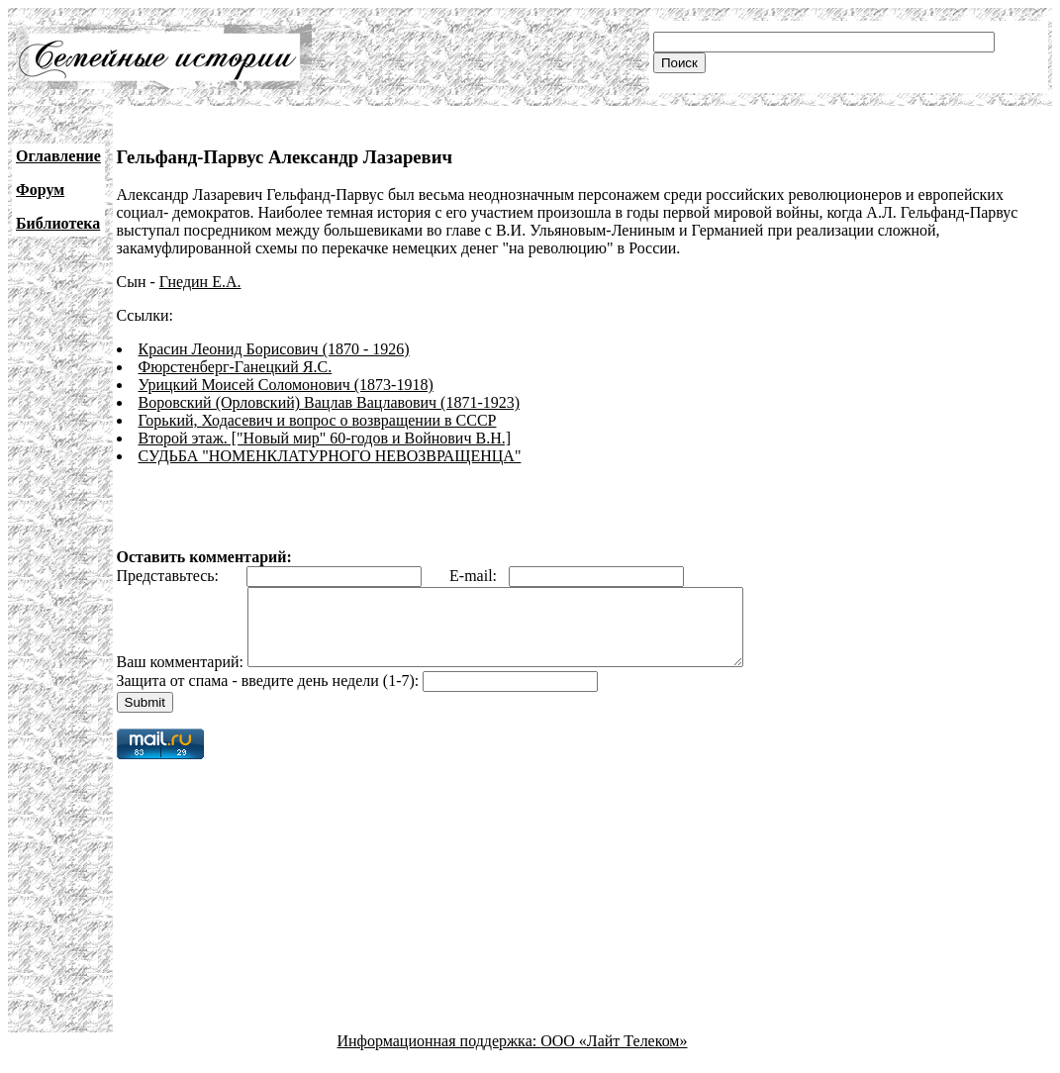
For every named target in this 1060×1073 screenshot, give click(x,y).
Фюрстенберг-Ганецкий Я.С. (236, 366)
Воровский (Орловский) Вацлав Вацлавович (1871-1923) (330, 402)
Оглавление (58, 155)
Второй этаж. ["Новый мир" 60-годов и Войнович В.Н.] (325, 438)
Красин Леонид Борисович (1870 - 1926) (274, 349)
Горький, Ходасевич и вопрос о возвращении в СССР (318, 420)
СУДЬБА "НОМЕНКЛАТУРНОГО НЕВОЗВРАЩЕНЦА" (330, 455)
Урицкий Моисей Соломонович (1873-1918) (286, 384)
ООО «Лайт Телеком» (613, 1055)
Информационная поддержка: (439, 1055)
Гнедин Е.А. (200, 281)
